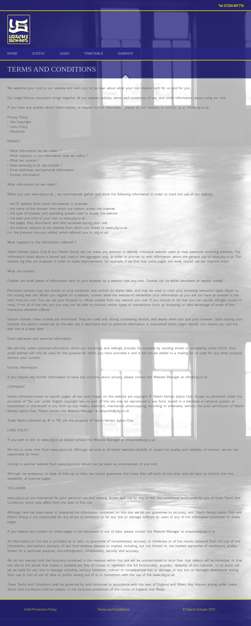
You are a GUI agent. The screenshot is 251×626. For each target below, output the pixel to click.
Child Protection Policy (40, 609)
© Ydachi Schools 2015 (199, 609)
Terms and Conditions (114, 609)
